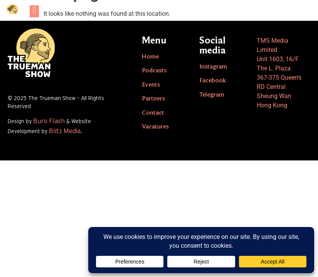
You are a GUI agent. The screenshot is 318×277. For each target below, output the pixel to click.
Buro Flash (49, 121)
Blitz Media (65, 131)
